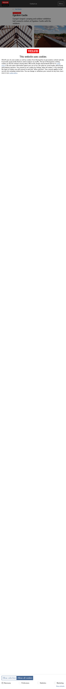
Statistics (41, 683)
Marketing (58, 683)
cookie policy (13, 73)
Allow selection (9, 678)
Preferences (24, 683)
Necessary (6, 683)
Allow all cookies (25, 678)
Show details (60, 686)
